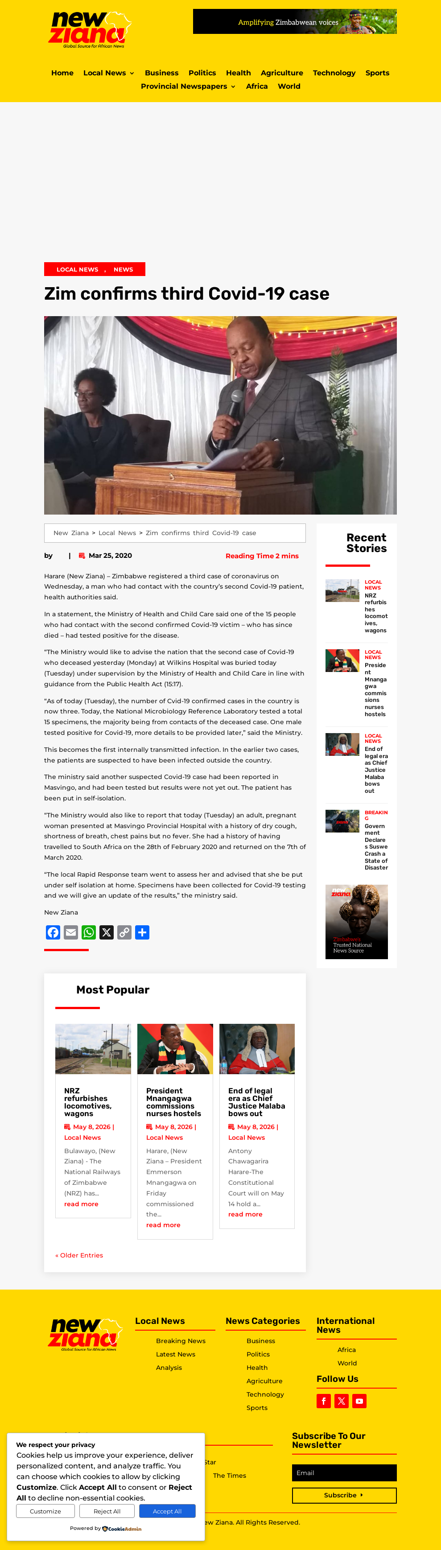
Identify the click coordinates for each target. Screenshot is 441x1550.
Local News (104, 73)
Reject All (107, 1511)
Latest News (175, 1354)
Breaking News (181, 1341)
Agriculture (282, 73)
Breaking (376, 815)
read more (81, 1204)
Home (62, 73)
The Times (229, 1476)
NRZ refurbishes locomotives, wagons (88, 1102)
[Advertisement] (220, 186)
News (123, 269)
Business (162, 73)
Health (238, 73)
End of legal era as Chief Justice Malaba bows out (256, 1102)
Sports (378, 73)
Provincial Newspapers (184, 87)
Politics (202, 73)
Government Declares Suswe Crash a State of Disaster (376, 847)
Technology (334, 73)
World (289, 87)
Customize (45, 1511)
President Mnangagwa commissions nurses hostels (173, 1102)
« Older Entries (79, 1255)
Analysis (169, 1368)
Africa (257, 87)
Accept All (167, 1511)
